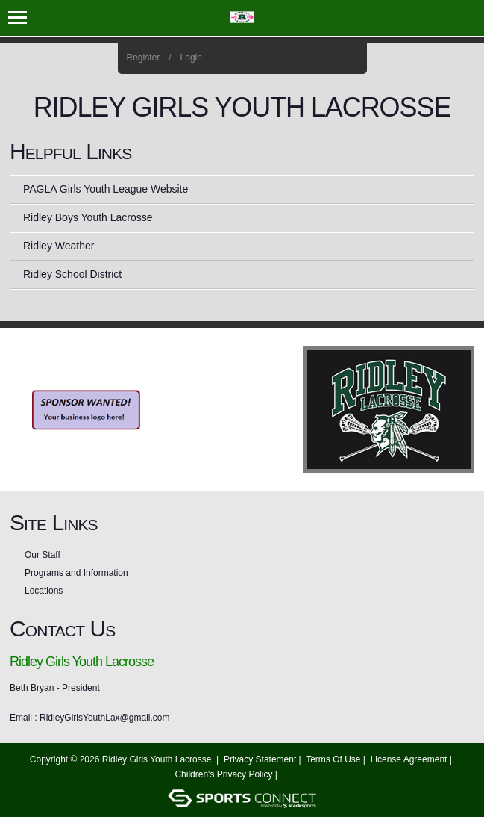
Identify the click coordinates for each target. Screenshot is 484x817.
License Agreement (409, 759)
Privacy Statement (260, 759)
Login (191, 57)
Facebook (310, 58)
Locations (44, 590)
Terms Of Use (333, 759)
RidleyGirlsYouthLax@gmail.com (104, 717)
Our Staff (42, 555)
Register (143, 57)
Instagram (330, 58)
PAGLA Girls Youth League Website (105, 189)
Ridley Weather (58, 246)
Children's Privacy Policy (223, 774)
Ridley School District (72, 274)
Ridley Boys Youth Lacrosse (88, 217)
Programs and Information (76, 573)
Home (350, 58)
